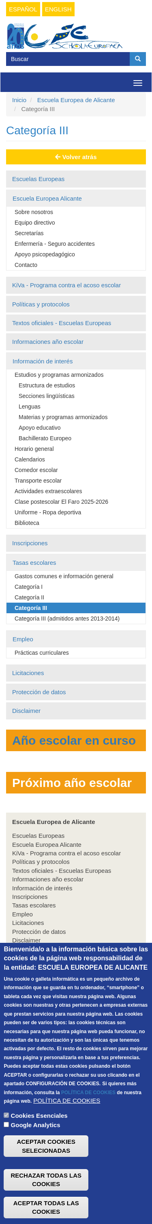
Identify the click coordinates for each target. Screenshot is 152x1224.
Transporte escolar (38, 480)
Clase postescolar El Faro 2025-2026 (61, 501)
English (58, 9)
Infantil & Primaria (36, 961)
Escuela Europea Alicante (47, 198)
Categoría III (31, 608)
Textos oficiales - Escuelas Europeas (61, 322)
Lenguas (30, 406)
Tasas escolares (34, 562)
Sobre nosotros (34, 212)
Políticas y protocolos (41, 304)
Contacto (26, 265)
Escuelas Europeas (38, 178)
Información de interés (43, 361)
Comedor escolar (36, 470)
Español (23, 9)
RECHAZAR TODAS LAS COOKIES (46, 1206)
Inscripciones (30, 543)
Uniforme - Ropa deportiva (48, 512)
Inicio (19, 99)
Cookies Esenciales (39, 1142)
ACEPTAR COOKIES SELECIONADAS (46, 1172)
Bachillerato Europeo (45, 438)
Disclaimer (26, 710)
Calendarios (30, 459)
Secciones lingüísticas (47, 396)
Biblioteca (27, 523)
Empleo (23, 639)
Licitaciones (28, 672)
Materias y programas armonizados (63, 417)
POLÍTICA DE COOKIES (88, 1119)
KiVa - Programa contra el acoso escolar (66, 285)
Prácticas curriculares (42, 652)
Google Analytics (35, 1151)
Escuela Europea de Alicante (76, 99)
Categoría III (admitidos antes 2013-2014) (67, 618)
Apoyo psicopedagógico (45, 254)
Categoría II (29, 597)
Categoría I (29, 587)
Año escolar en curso (74, 740)
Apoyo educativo (40, 427)
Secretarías (29, 233)
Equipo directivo (35, 222)
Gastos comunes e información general (64, 576)
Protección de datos (39, 691)
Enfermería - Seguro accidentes (55, 243)
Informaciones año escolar (47, 341)
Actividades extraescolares (48, 491)
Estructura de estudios (47, 385)
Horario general (34, 449)
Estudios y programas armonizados (59, 375)
